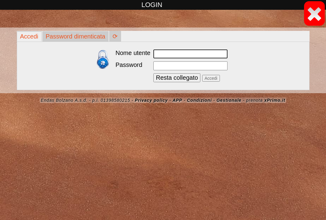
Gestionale (229, 100)
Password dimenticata (76, 36)
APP (177, 100)
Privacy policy (151, 100)
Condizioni (199, 100)
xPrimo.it (274, 100)
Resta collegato (177, 77)
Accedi (29, 36)
